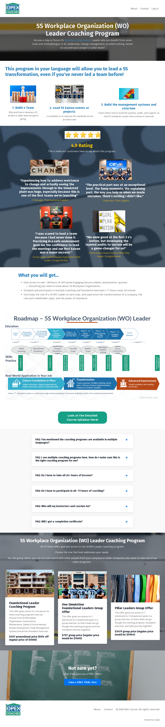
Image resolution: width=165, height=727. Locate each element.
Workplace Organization (78, 40)
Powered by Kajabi (152, 720)
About (134, 8)
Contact (144, 8)
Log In (155, 8)
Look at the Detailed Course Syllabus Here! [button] (82, 417)
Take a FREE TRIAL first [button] (82, 682)
